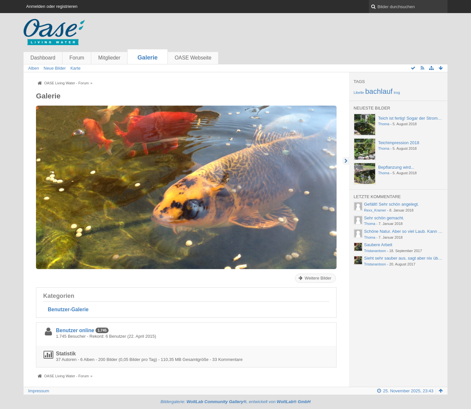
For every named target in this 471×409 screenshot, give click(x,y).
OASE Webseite (193, 57)
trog (397, 92)
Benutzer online (75, 330)
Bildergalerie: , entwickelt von (236, 401)
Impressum (38, 390)
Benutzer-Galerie (68, 309)
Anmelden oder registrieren (52, 6)
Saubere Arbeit (378, 244)
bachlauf (379, 91)
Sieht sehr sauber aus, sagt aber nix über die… (408, 258)
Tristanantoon (375, 251)
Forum (76, 57)
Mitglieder (109, 57)
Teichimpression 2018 (398, 142)
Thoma (383, 124)
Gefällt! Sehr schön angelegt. (391, 204)
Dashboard (42, 57)
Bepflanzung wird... (396, 167)
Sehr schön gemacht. (384, 217)
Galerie (147, 57)
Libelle (359, 92)
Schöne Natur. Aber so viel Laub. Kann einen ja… (410, 231)
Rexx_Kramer (375, 210)
